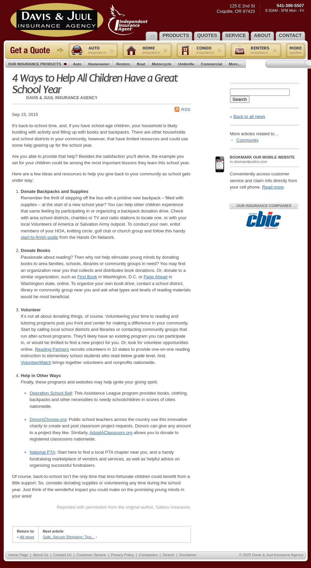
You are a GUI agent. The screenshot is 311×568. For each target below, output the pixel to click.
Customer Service (91, 555)
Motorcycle (162, 64)
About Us (40, 555)
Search (240, 99)
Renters (123, 64)
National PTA (42, 452)
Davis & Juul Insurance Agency (79, 20)
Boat (140, 64)
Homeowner (99, 64)
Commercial (212, 64)
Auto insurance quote (93, 50)
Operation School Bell (51, 393)
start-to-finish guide (39, 237)
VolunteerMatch (36, 362)
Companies (148, 555)
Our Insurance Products (39, 64)
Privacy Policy (122, 555)
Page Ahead (155, 276)
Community (247, 140)
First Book (87, 276)
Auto (77, 64)
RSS (185, 109)
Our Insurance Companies (263, 205)
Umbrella (186, 64)
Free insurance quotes (295, 50)
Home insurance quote (147, 50)
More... (236, 64)
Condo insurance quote (201, 50)
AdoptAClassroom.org (110, 432)
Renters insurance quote (256, 50)
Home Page (18, 555)
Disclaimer (188, 555)
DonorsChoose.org (48, 419)
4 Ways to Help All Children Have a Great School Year (94, 84)
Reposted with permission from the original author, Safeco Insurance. (124, 507)
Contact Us (62, 555)
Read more (273, 187)
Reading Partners (52, 349)
